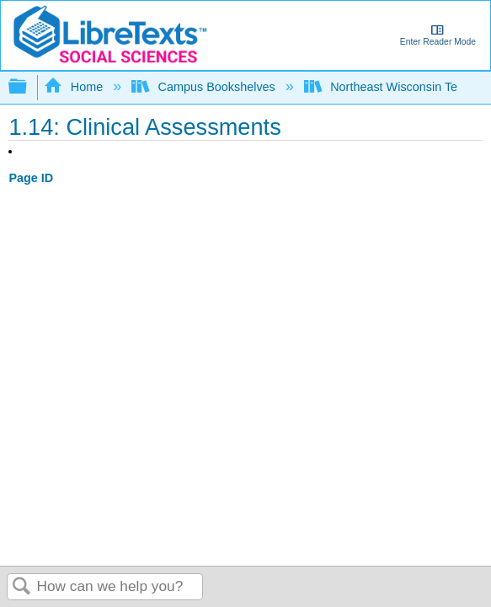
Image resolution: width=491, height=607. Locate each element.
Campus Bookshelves (205, 87)
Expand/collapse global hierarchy (28, 87)
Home (75, 87)
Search (22, 587)
